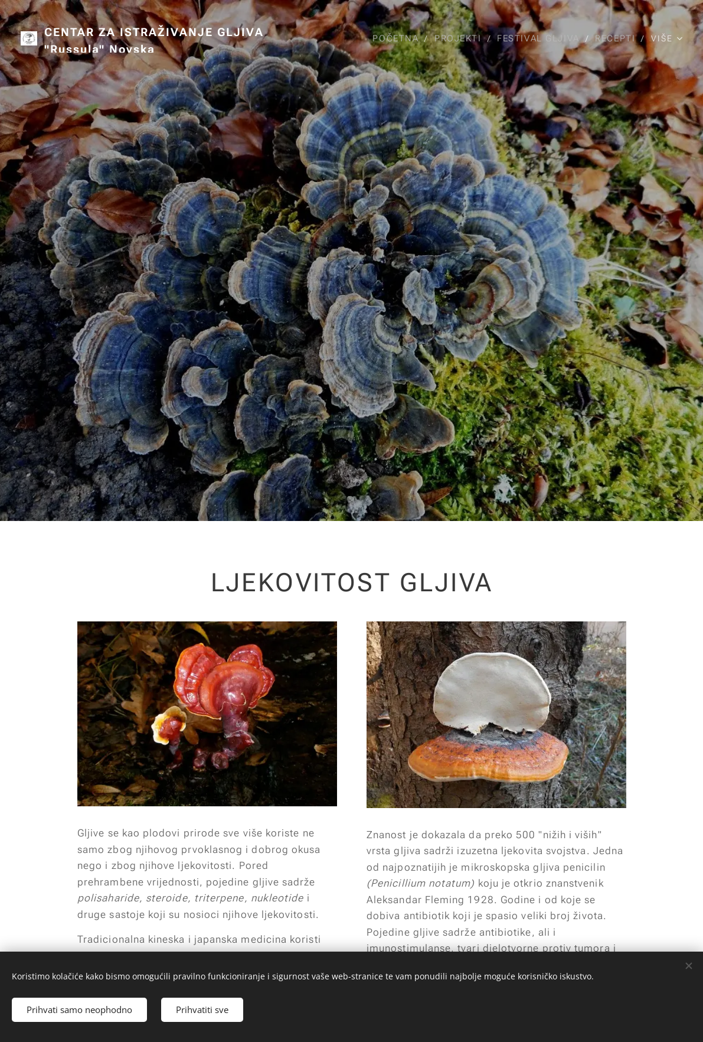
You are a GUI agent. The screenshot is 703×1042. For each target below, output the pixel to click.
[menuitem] (393, 38)
